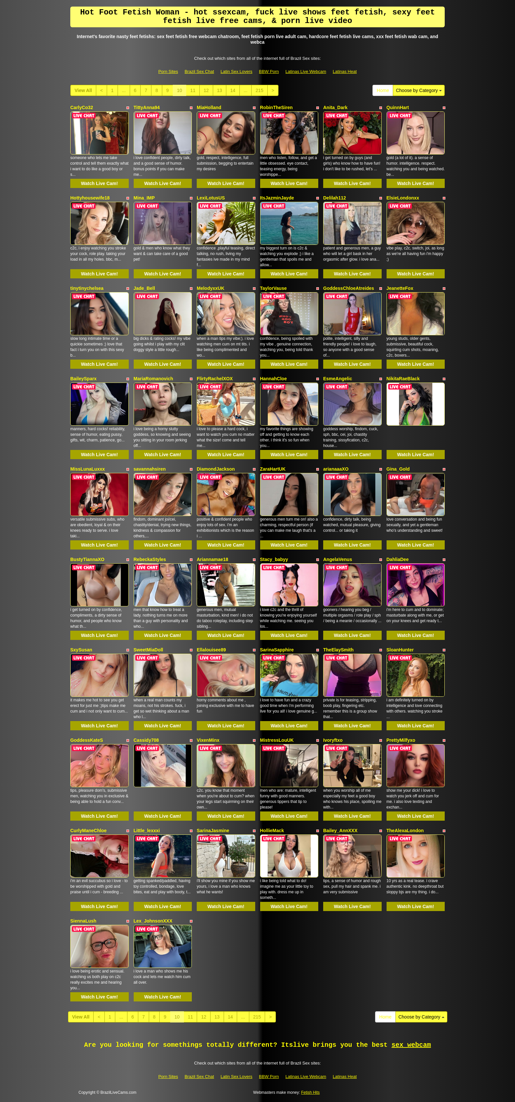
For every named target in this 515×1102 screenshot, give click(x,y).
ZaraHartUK (273, 469)
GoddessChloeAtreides (348, 288)
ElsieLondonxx (403, 197)
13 (219, 90)
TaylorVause (273, 288)
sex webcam (411, 1045)
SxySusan (81, 649)
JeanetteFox (400, 288)
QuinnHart (398, 107)
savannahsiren (150, 469)
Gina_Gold (398, 469)
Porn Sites (168, 71)
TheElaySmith (338, 649)
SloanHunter (400, 649)
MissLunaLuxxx (87, 469)
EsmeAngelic (337, 378)
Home (383, 90)
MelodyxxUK (210, 288)
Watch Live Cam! (99, 183)
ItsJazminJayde (277, 197)
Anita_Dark (335, 107)
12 (206, 90)
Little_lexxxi (147, 830)
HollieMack (272, 830)
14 (232, 90)
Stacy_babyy (274, 559)
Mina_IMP (144, 197)
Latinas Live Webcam (305, 71)
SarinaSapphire (277, 649)
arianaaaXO (335, 469)
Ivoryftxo (333, 740)
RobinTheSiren (276, 107)
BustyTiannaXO (87, 559)
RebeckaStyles (150, 559)
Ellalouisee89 (211, 649)
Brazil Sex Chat (199, 71)
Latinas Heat (345, 71)
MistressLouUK (277, 740)
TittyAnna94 (147, 107)
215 (259, 90)
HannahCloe (273, 378)
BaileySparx (83, 378)
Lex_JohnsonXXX (153, 921)
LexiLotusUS (211, 197)
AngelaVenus (337, 559)
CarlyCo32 (81, 107)
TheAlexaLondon (405, 830)
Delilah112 (334, 197)
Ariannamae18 (212, 559)
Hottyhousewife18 (90, 197)
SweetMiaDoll (148, 649)
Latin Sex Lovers (237, 71)
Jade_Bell (144, 288)
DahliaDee (398, 559)
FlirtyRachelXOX (215, 378)
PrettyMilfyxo (401, 740)
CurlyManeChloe (88, 830)
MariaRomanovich (153, 378)
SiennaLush (83, 921)
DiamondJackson (216, 469)
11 (192, 90)
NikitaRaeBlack (403, 378)
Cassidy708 (146, 740)
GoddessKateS (86, 740)
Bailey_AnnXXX (340, 830)
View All (83, 90)
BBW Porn (269, 71)
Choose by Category (419, 90)
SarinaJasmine (213, 830)
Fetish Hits (310, 1092)
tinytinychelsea (86, 288)
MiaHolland (209, 107)
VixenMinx (208, 740)
